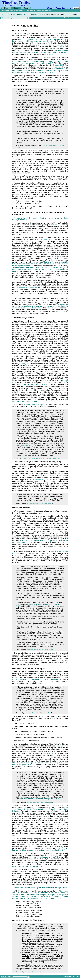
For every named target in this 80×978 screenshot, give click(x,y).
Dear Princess (46, 10)
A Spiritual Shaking (46, 503)
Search (65, 8)
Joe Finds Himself (47, 649)
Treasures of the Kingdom (33, 10)
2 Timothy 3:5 (24, 364)
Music (25, 8)
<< (74, 18)
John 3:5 (22, 39)
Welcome (50, 8)
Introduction (44, 972)
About (58, 8)
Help (70, 8)
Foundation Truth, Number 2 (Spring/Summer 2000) (21, 14)
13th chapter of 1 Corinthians (26, 288)
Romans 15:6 (58, 65)
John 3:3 (62, 47)
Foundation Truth (19, 10)
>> (78, 18)
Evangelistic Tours (46, 713)
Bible (6, 8)
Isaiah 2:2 (59, 746)
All (2, 10)
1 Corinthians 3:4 (54, 225)
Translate (76, 8)
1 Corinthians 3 (45, 239)
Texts (16, 8)
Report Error (67, 18)
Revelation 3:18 (26, 445)
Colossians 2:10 (39, 479)
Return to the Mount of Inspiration (49, 458)
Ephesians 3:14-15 (59, 45)
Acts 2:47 (50, 54)
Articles (6, 10)
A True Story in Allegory (34, 405)
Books (12, 10)
